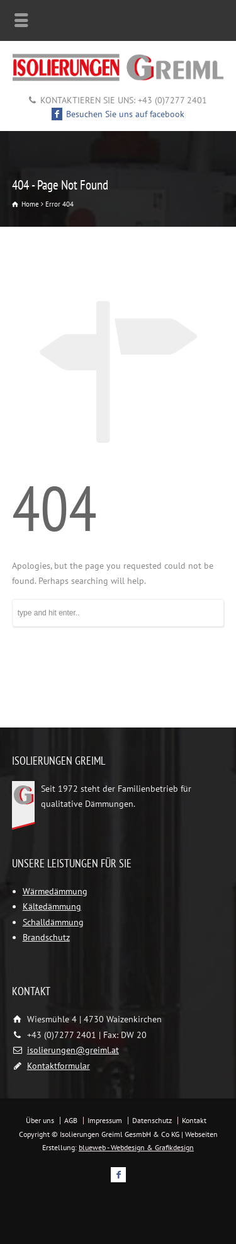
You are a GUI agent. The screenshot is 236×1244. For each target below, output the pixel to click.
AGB (70, 1120)
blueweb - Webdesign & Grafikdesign (136, 1147)
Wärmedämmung (55, 891)
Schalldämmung (53, 922)
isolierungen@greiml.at (73, 1050)
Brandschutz (46, 937)
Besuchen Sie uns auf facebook (118, 114)
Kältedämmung (52, 906)
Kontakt (194, 1120)
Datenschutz (152, 1120)
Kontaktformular (58, 1065)
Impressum (104, 1120)
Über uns (40, 1120)
